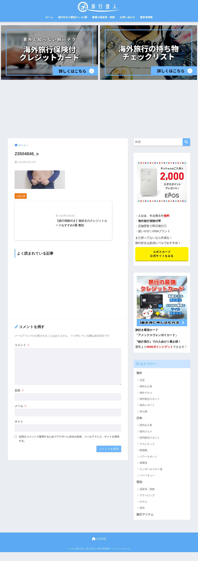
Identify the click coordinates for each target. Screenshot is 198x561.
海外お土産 (146, 386)
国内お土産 (146, 425)
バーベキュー (147, 476)
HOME (99, 539)
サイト (19, 425)
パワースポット (148, 457)
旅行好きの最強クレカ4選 (72, 17)
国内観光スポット (150, 438)
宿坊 (142, 508)
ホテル (143, 502)
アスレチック (147, 444)
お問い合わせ (127, 17)
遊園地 (143, 463)
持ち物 (143, 411)
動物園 (143, 450)
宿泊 (139, 482)
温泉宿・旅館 (147, 489)
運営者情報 (146, 17)
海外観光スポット (150, 399)
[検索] (186, 142)
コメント (22, 348)
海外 (139, 373)
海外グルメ (146, 393)
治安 (142, 380)
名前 (19, 394)
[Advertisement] (99, 109)
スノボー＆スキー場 (151, 469)
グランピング (147, 495)
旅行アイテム (145, 515)
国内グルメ (146, 431)
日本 (139, 418)
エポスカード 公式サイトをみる (161, 254)
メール (21, 409)
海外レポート (147, 405)
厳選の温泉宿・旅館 (103, 17)
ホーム (49, 17)
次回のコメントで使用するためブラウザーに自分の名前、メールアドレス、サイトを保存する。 (69, 442)
